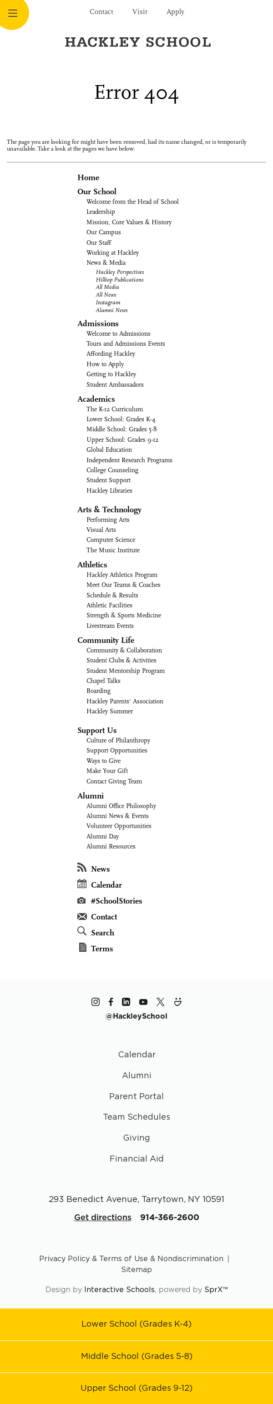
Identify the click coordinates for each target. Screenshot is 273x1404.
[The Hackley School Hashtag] (136, 1016)
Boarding (98, 691)
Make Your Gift (107, 771)
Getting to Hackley (111, 374)
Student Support (108, 480)
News (93, 868)
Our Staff (98, 243)
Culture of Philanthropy (118, 740)
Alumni (90, 796)
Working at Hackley (112, 253)
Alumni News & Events (117, 816)
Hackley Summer (109, 711)
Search (95, 932)
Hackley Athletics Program (121, 575)
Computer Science (110, 540)
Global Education (109, 450)
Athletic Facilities (109, 605)
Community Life (105, 640)
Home (88, 177)
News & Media (106, 263)
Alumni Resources (111, 846)
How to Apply (105, 364)
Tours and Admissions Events (125, 344)
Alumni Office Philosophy (121, 806)
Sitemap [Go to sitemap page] (136, 1269)
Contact (101, 12)
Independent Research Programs (129, 460)
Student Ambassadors (115, 385)
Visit (139, 12)
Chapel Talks (103, 681)
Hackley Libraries (109, 491)
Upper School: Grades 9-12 (122, 440)
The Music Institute (113, 550)
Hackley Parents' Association (124, 701)
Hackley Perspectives (120, 271)
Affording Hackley (110, 354)
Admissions (98, 323)
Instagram (108, 302)
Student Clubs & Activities (121, 660)
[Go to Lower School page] (136, 1323)
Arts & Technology (109, 510)
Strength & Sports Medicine (123, 615)
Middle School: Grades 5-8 (121, 429)
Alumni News (111, 310)
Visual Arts (101, 530)
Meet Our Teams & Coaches (123, 585)
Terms (96, 948)
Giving (136, 1137)
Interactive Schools (119, 1289)
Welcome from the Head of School (132, 202)
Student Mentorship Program (125, 671)
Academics (96, 399)
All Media (107, 286)
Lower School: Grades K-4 (121, 419)
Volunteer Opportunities (119, 826)
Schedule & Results (112, 595)
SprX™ (216, 1289)
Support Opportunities (116, 750)
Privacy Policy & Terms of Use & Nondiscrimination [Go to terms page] (131, 1258)
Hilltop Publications (119, 279)
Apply (175, 12)
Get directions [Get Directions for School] (102, 1217)
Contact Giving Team (114, 781)
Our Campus (103, 232)
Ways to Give (103, 761)
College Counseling (112, 470)
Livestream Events (110, 626)
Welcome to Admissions (118, 334)
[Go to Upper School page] (136, 1388)
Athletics (92, 565)
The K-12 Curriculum (114, 409)
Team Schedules (136, 1116)
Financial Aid (137, 1158)
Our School (96, 192)
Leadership (100, 212)
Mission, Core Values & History (129, 222)
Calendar (99, 884)
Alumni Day (102, 836)
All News (106, 294)
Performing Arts (108, 520)
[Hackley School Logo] (136, 41)
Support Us (97, 730)
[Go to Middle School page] (136, 1356)
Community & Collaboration (124, 650)
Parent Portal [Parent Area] (136, 1096)
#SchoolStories (109, 901)
